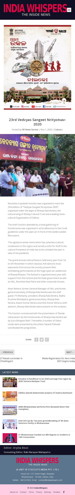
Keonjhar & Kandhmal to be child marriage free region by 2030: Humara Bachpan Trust (44, 380)
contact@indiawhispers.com (50, 480)
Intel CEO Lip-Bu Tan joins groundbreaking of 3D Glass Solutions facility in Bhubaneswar (43, 421)
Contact (23, 492)
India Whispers (40, 488)
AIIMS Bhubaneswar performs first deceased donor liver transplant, (43, 408)
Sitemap (47, 492)
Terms (31, 492)
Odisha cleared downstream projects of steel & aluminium (45, 393)
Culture (58, 129)
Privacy (39, 492)
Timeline (56, 492)
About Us (14, 492)
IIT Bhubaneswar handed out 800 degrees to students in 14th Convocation (44, 435)
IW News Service (30, 129)
